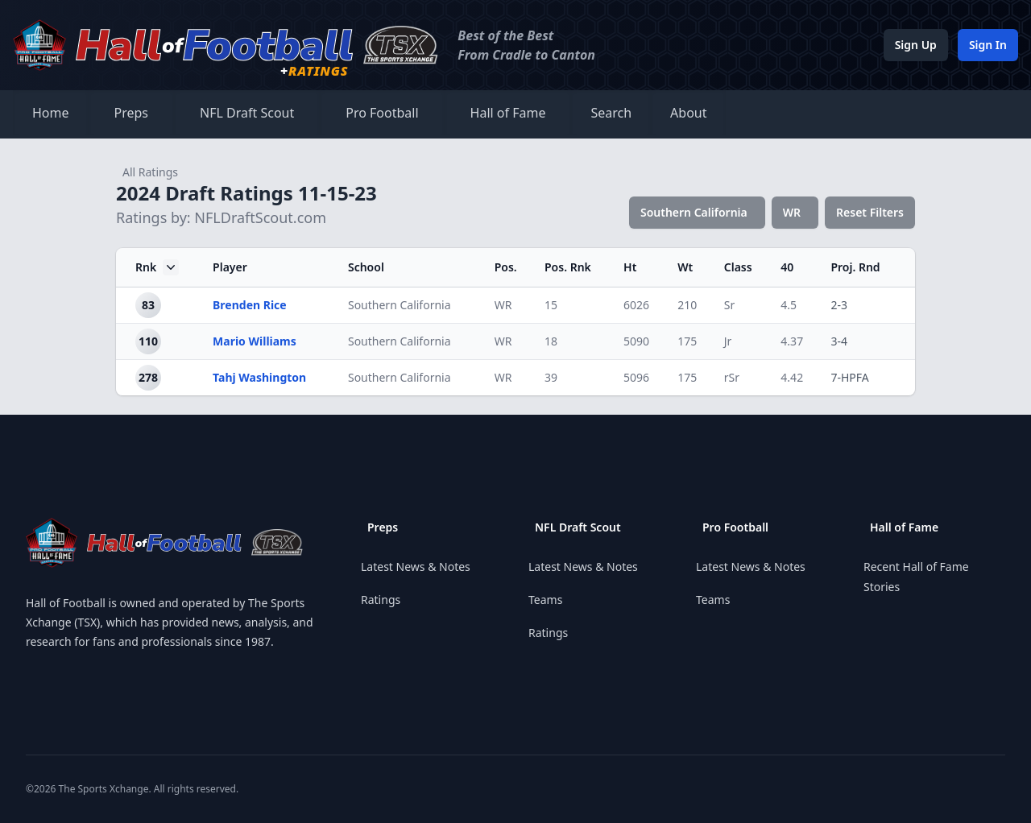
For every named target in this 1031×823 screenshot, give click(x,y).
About (688, 113)
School (366, 267)
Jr (728, 341)
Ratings (380, 599)
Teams (545, 599)
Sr (729, 304)
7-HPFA (849, 377)
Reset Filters (870, 212)
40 (786, 267)
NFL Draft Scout (247, 113)
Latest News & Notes (415, 566)
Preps (131, 113)
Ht (629, 267)
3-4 (838, 341)
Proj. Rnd (855, 267)
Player (230, 267)
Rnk (157, 267)
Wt (685, 267)
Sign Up (916, 44)
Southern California (693, 212)
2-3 (838, 304)
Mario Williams (254, 341)
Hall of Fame (508, 113)
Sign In (988, 44)
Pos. (506, 267)
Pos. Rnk (567, 267)
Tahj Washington (259, 377)
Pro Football (382, 113)
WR (792, 212)
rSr (731, 377)
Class (738, 267)
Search (610, 113)
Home (50, 113)
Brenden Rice (250, 304)
